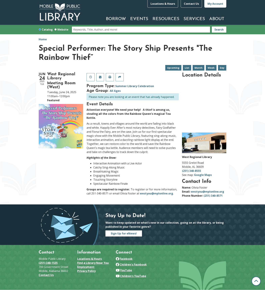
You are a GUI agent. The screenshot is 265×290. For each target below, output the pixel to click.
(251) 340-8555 (191, 171)
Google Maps (203, 175)
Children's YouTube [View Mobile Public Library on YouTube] (131, 276)
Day (222, 67)
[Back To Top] (256, 281)
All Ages (115, 91)
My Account (215, 4)
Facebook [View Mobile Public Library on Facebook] (124, 259)
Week (211, 67)
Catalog (47, 29)
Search (219, 29)
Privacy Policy (86, 271)
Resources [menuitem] (165, 19)
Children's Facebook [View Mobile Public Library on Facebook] (131, 264)
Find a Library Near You (93, 263)
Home (43, 39)
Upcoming (173, 67)
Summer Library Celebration (134, 86)
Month (198, 67)
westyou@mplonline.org (156, 193)
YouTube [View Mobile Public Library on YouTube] (124, 270)
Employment (85, 267)
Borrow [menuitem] (116, 19)
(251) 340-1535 (48, 263)
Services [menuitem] (194, 19)
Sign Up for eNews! (124, 233)
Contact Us (191, 4)
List (187, 67)
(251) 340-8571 (213, 195)
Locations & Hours (163, 4)
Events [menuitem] (139, 19)
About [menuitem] (216, 19)
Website (62, 29)
